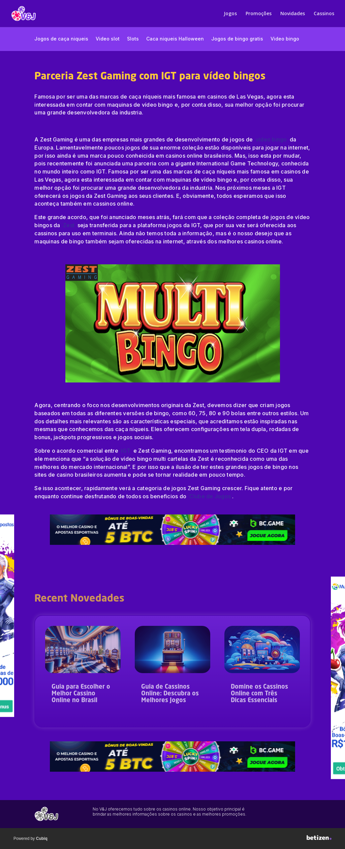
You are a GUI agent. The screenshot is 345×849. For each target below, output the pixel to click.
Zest (69, 225)
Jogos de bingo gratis (237, 39)
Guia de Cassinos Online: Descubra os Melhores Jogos (170, 694)
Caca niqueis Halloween (175, 39)
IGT (125, 450)
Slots (133, 39)
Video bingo (285, 39)
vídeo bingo (272, 139)
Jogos (230, 14)
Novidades (292, 14)
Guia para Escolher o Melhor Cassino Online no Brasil (81, 694)
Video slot (108, 39)
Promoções (259, 14)
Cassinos (324, 14)
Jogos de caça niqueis (61, 39)
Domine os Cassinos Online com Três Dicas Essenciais (259, 694)
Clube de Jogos (210, 496)
